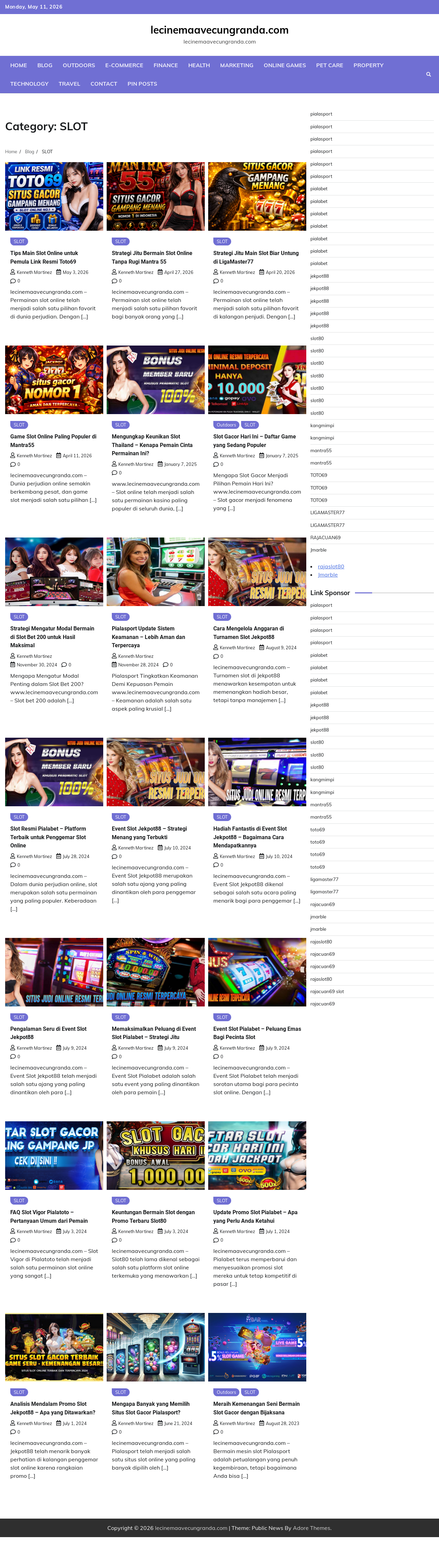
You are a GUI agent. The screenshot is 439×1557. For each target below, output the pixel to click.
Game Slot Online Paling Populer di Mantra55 (45, 441)
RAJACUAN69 (326, 537)
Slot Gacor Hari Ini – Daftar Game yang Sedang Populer (254, 441)
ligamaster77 (325, 879)
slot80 (317, 338)
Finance (166, 65)
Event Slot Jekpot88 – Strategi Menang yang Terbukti (144, 838)
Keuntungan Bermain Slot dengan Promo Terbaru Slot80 (149, 1231)
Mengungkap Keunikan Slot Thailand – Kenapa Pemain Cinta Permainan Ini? (152, 445)
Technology (29, 83)
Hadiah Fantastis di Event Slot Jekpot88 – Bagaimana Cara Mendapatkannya (257, 838)
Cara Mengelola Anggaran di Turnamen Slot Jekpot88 (255, 634)
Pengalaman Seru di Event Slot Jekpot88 (48, 1035)
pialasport (322, 114)
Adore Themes (311, 1547)
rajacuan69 (323, 904)
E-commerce (124, 65)
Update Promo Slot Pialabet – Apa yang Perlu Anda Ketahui (256, 1227)
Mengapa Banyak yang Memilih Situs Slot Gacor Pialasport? (148, 1423)
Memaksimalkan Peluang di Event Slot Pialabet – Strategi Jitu (155, 1039)
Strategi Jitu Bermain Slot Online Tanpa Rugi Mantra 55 (154, 257)
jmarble (319, 917)
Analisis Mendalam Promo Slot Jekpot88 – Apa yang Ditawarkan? (49, 1423)
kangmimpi (323, 425)
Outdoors (79, 65)
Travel (69, 83)
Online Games (285, 65)
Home (18, 65)
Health (199, 65)
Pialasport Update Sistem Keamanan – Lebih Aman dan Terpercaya (155, 638)
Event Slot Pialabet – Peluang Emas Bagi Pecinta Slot (256, 1035)
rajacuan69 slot (328, 991)
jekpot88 (320, 276)
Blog (44, 65)
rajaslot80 (331, 566)
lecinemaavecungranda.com (220, 29)
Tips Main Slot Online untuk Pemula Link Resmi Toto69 (51, 257)
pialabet (319, 188)
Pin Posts (142, 83)
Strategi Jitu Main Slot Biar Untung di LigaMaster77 (253, 257)
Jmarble (319, 550)
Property (368, 65)
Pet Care (329, 65)
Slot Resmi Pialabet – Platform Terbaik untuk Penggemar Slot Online (44, 838)
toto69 (317, 829)
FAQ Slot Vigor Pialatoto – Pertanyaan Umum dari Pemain (48, 1231)
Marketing (236, 65)
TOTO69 (319, 475)
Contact (104, 83)
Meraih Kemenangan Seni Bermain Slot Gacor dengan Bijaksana (253, 1423)
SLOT (20, 242)
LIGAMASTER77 (328, 512)
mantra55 (321, 450)
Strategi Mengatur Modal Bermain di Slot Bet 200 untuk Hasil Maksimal (54, 638)
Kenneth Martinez (31, 272)
